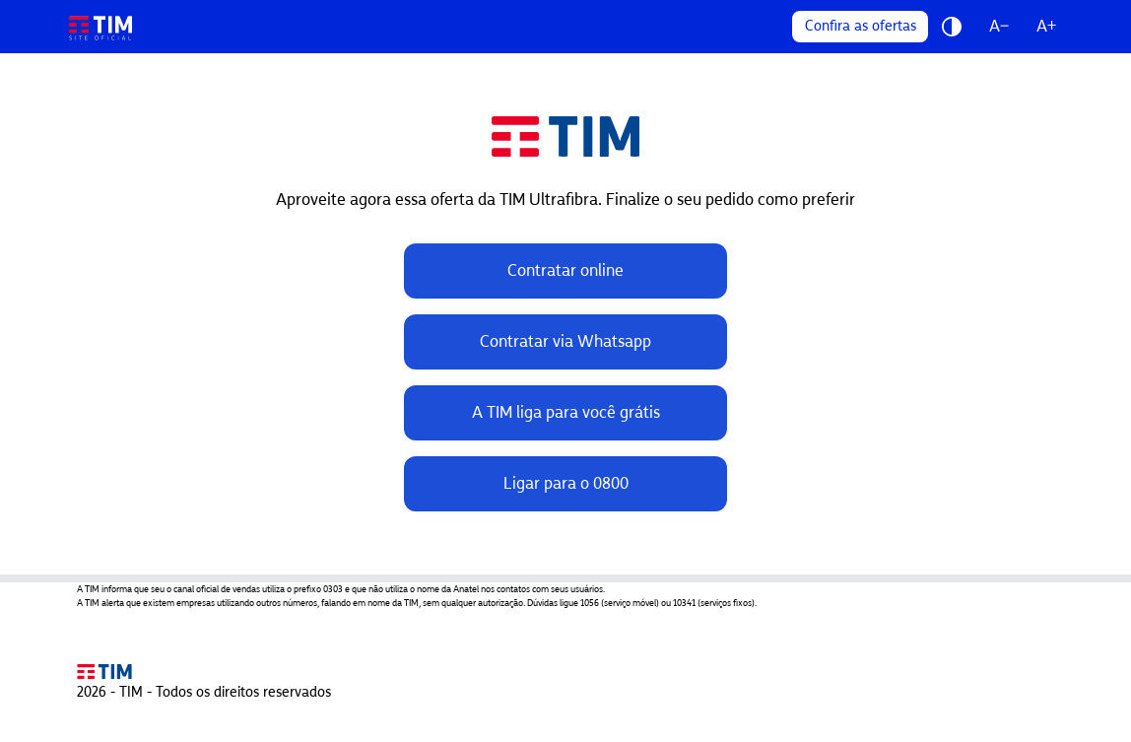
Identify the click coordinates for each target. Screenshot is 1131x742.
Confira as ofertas (860, 26)
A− (999, 26)
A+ (1046, 26)
